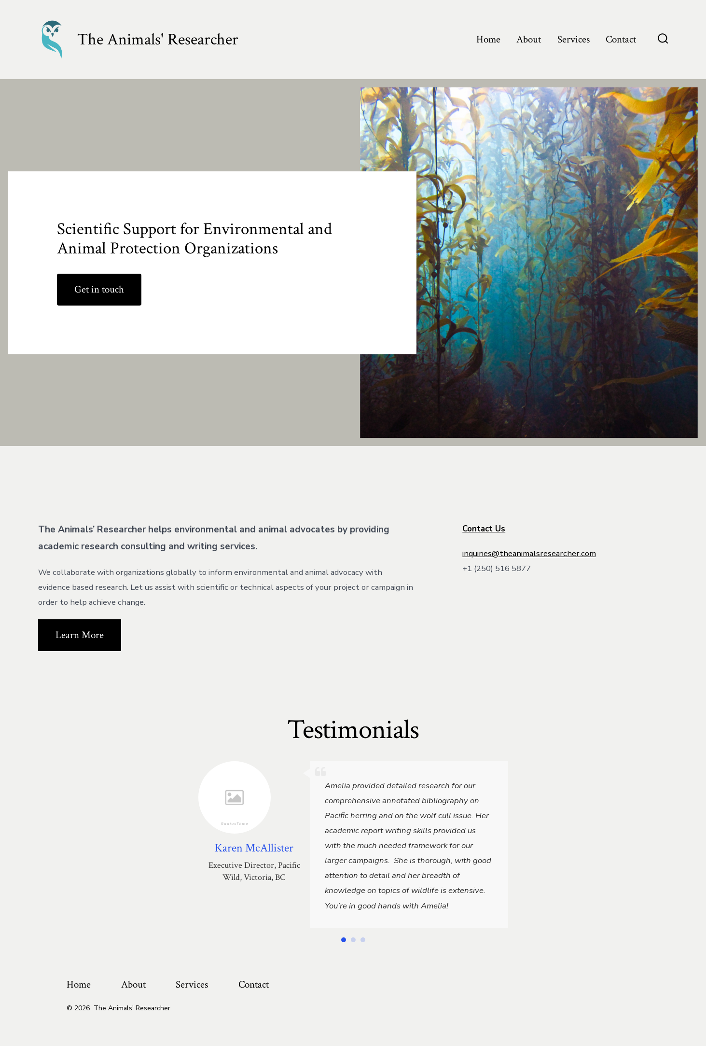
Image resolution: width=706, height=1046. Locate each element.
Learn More (79, 635)
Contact (621, 39)
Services (573, 39)
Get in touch (99, 289)
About (528, 39)
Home (488, 39)
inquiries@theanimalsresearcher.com (529, 553)
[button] (343, 939)
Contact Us (483, 528)
